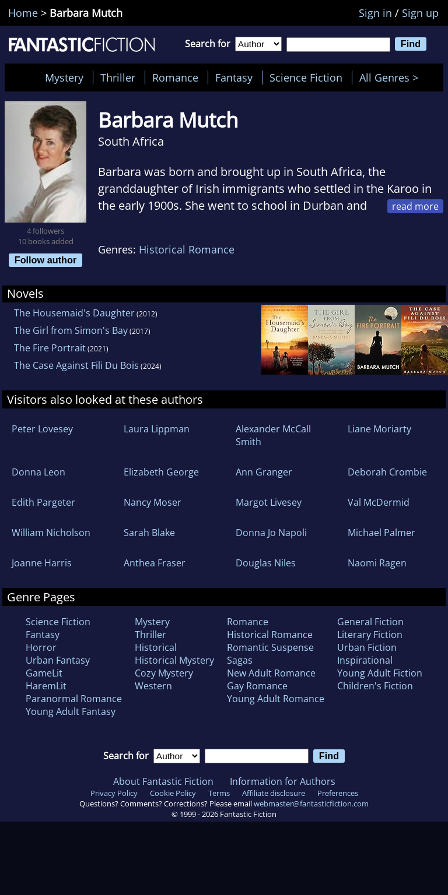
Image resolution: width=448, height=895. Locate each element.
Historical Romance (187, 249)
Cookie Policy (173, 793)
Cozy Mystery (164, 673)
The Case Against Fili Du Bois (76, 365)
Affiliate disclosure (273, 793)
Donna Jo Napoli (271, 532)
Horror (41, 647)
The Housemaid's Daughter (74, 312)
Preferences (337, 793)
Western (153, 685)
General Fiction (370, 621)
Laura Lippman (157, 428)
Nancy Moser (152, 502)
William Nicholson (51, 532)
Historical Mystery (174, 660)
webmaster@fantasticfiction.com (311, 803)
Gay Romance (257, 685)
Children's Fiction (375, 685)
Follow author (46, 260)
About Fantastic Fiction (163, 781)
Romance (175, 77)
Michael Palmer (381, 532)
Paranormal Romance (74, 698)
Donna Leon (38, 472)
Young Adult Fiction (379, 673)
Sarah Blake (149, 532)
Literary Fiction (369, 634)
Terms (219, 793)
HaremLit (46, 685)
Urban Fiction (367, 647)
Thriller (117, 77)
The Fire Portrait (50, 347)
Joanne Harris (42, 562)
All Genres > (391, 77)
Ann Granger (264, 472)
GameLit (44, 673)
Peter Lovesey (42, 428)
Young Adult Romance (275, 698)
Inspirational (365, 660)
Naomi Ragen (377, 562)
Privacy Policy (114, 793)
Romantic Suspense (270, 647)
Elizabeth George (161, 472)
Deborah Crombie (387, 472)
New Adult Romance (271, 673)
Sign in (375, 13)
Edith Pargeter (43, 502)
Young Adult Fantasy (71, 711)
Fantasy (234, 77)
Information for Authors (282, 781)
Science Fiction (306, 77)
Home (23, 13)
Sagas (240, 660)
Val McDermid (379, 502)
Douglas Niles (266, 562)
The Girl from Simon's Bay (71, 330)
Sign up (420, 13)
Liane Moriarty (379, 428)
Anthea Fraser (155, 562)
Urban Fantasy (58, 660)
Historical (156, 647)
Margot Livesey (269, 502)
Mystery (64, 77)
